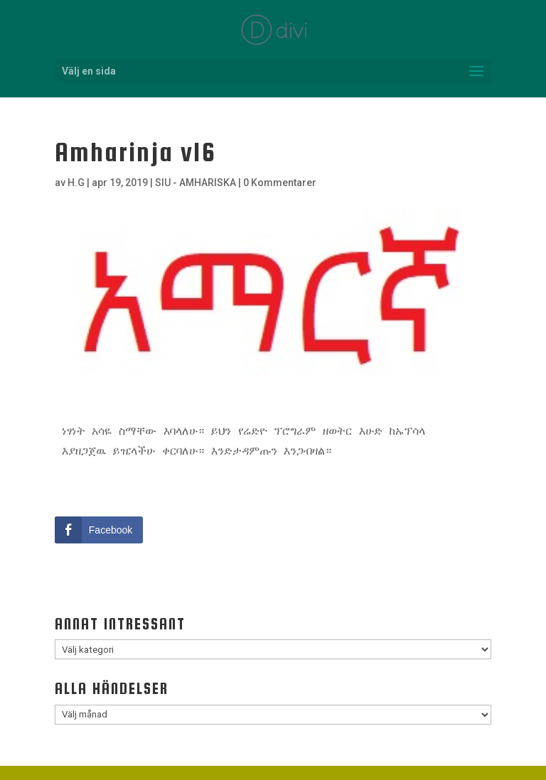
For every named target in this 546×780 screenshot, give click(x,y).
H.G (76, 182)
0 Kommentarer (279, 182)
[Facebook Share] (99, 529)
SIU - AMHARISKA (195, 182)
